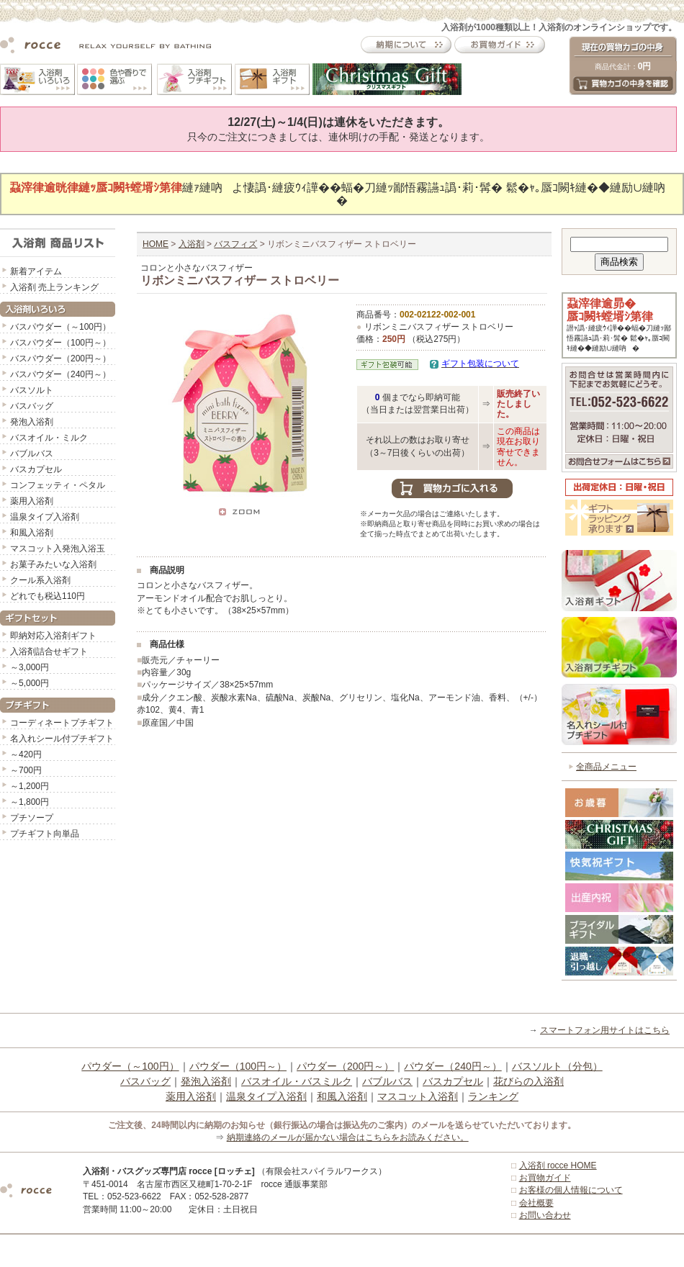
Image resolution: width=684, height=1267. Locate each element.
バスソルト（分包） (557, 1066)
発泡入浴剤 (31, 422)
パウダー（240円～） (452, 1066)
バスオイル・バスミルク (296, 1081)
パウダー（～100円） (130, 1066)
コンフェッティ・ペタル (57, 485)
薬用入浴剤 (31, 501)
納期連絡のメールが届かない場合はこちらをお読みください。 (348, 1137)
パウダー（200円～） (345, 1066)
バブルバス (31, 453)
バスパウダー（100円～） (60, 343)
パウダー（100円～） (238, 1066)
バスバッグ (31, 406)
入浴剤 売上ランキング (54, 287)
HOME (155, 244)
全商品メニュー (606, 767)
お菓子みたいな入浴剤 (53, 564)
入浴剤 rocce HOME (558, 1165)
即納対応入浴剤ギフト (53, 636)
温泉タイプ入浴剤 (44, 517)
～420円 (26, 754)
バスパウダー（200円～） (60, 358)
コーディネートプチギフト (62, 723)
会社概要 (536, 1203)
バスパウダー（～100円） (60, 327)
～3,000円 (29, 667)
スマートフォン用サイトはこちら (605, 1030)
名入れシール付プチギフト (62, 739)
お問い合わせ (545, 1215)
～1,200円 (29, 786)
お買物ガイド (545, 1178)
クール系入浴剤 (40, 580)
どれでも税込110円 (47, 596)
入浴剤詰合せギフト (49, 651)
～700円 (26, 770)
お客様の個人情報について (571, 1190)
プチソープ (31, 818)
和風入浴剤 (31, 533)
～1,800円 (29, 802)
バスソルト (31, 390)
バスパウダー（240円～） (60, 374)
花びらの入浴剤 (528, 1081)
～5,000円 (29, 683)
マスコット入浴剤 (417, 1096)
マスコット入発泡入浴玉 (57, 549)
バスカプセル (36, 469)
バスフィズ (235, 244)
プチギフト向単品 (44, 834)
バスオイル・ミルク (49, 438)
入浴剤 (191, 244)
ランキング (493, 1096)
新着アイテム (36, 271)
